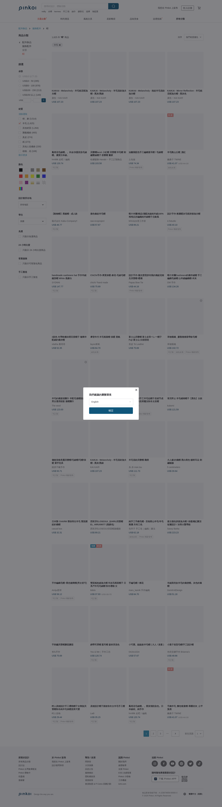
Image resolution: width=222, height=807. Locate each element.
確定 (111, 410)
